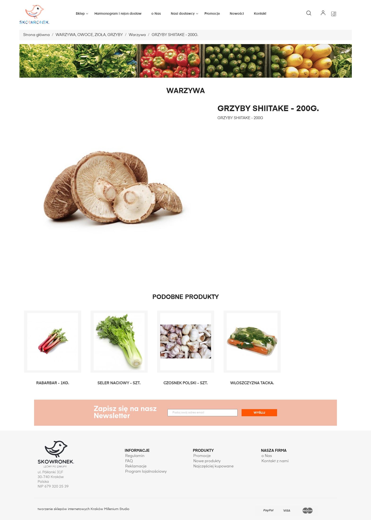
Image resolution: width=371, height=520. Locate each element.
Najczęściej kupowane (213, 466)
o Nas (156, 13)
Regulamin (135, 456)
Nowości (237, 13)
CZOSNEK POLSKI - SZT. (185, 383)
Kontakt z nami (275, 461)
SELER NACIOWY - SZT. (119, 383)
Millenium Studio (116, 509)
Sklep (82, 13)
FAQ (129, 461)
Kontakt (260, 13)
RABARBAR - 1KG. (52, 383)
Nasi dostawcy (185, 13)
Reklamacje (135, 466)
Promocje (212, 13)
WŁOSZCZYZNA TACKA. (252, 383)
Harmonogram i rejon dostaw (117, 13)
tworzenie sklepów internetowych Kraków (71, 509)
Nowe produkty (207, 461)
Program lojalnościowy (146, 472)
